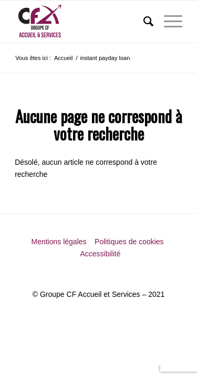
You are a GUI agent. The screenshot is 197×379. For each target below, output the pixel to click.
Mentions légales (59, 241)
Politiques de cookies (130, 241)
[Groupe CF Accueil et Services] (82, 22)
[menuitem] (143, 22)
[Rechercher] (143, 22)
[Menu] (167, 22)
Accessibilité (100, 254)
